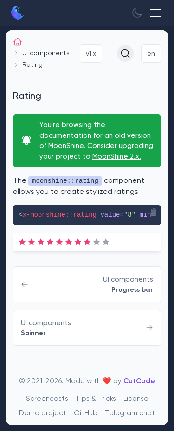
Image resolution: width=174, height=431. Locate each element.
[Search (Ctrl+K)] (125, 53)
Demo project (42, 412)
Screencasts (47, 398)
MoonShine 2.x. (116, 156)
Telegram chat (130, 412)
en (151, 53)
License (135, 398)
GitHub (85, 412)
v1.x (91, 53)
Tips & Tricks (96, 398)
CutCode (139, 380)
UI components (46, 53)
